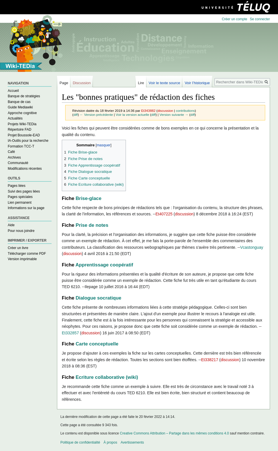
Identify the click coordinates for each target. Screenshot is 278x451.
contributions (185, 110)
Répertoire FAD (19, 130)
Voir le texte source (164, 83)
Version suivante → (174, 114)
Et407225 (164, 214)
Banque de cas (19, 102)
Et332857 (70, 333)
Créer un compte (234, 19)
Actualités (15, 118)
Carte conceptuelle (97, 344)
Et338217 (209, 359)
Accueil (13, 91)
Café (11, 152)
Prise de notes (92, 225)
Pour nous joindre (21, 231)
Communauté (18, 163)
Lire (141, 83)
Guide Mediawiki (20, 107)
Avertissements (132, 442)
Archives (14, 157)
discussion (165, 110)
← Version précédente (96, 114)
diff (75, 114)
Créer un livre (18, 248)
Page (64, 83)
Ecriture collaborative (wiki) (107, 377)
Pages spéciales (20, 197)
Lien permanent (19, 203)
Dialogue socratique (98, 298)
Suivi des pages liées (24, 191)
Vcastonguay (251, 247)
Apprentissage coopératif (104, 265)
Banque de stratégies (24, 96)
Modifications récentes (25, 169)
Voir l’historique (197, 83)
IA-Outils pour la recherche (28, 141)
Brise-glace (88, 198)
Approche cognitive (22, 113)
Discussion (82, 83)
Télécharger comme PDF (27, 254)
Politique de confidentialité (80, 442)
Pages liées (16, 186)
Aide (11, 225)
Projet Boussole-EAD (24, 135)
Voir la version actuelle (132, 114)
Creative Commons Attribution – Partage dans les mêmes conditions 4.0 (174, 433)
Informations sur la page (26, 208)
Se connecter (260, 19)
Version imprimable (22, 259)
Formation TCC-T (21, 146)
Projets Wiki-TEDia (22, 124)
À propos (110, 442)
